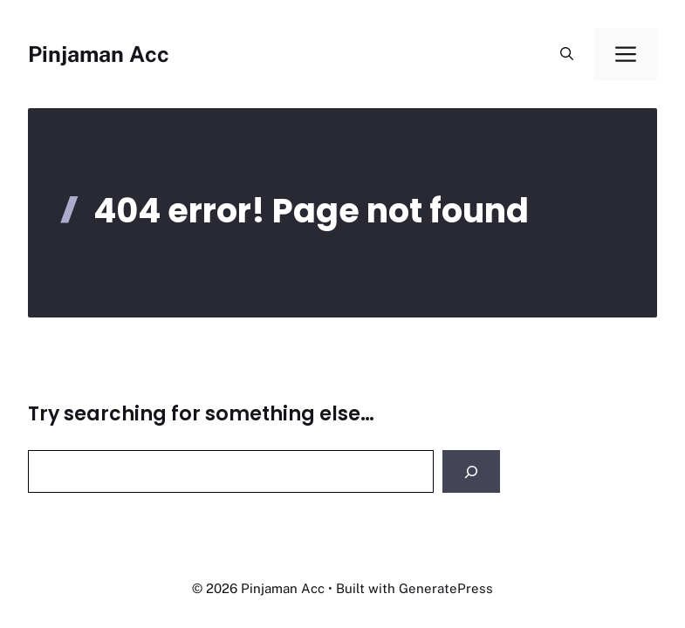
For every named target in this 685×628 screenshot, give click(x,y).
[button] (566, 54)
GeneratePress (446, 588)
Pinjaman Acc (98, 54)
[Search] (471, 471)
